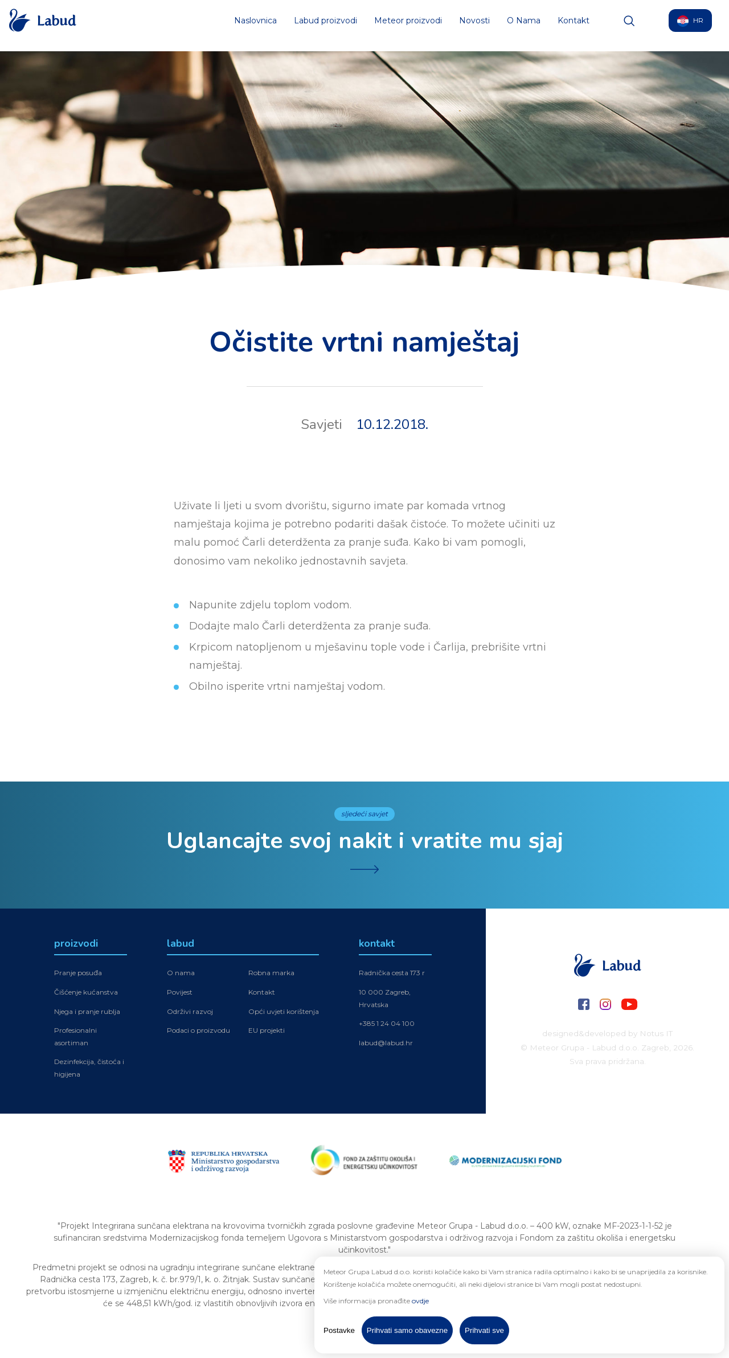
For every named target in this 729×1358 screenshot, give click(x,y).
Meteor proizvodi (408, 26)
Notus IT (656, 1033)
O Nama (523, 26)
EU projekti (266, 1030)
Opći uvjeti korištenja (283, 1011)
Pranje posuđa (78, 972)
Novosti (474, 26)
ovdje (420, 1300)
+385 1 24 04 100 (387, 1023)
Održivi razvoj (190, 1011)
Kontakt (573, 26)
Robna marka (271, 972)
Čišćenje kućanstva (86, 992)
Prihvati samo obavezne (407, 1330)
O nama (181, 972)
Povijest (180, 992)
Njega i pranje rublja (87, 1011)
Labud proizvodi (325, 26)
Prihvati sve (484, 1330)
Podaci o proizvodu (198, 1030)
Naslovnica (255, 26)
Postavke (339, 1330)
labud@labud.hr (386, 1042)
